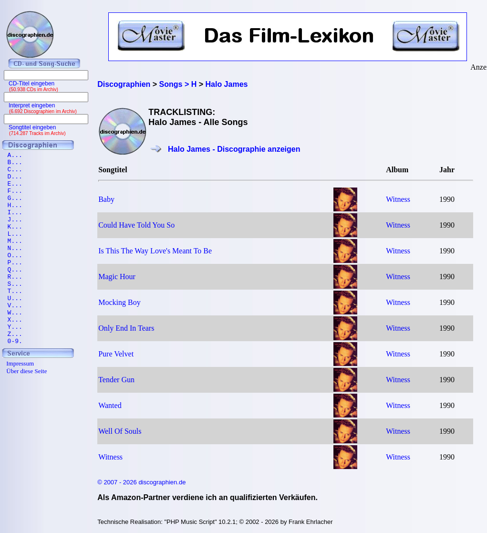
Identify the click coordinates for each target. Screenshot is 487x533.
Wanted (109, 405)
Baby (106, 199)
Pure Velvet (116, 354)
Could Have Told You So (136, 225)
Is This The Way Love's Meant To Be (155, 251)
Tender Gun (116, 380)
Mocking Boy (119, 302)
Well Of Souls (119, 431)
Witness (398, 199)
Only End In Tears (126, 328)
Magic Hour (116, 276)
